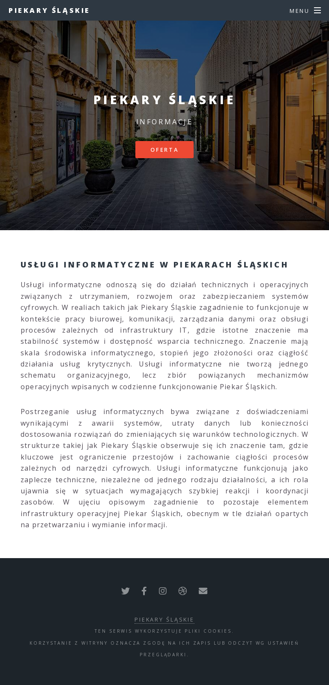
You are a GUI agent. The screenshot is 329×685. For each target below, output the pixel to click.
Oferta (164, 149)
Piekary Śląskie (49, 10)
